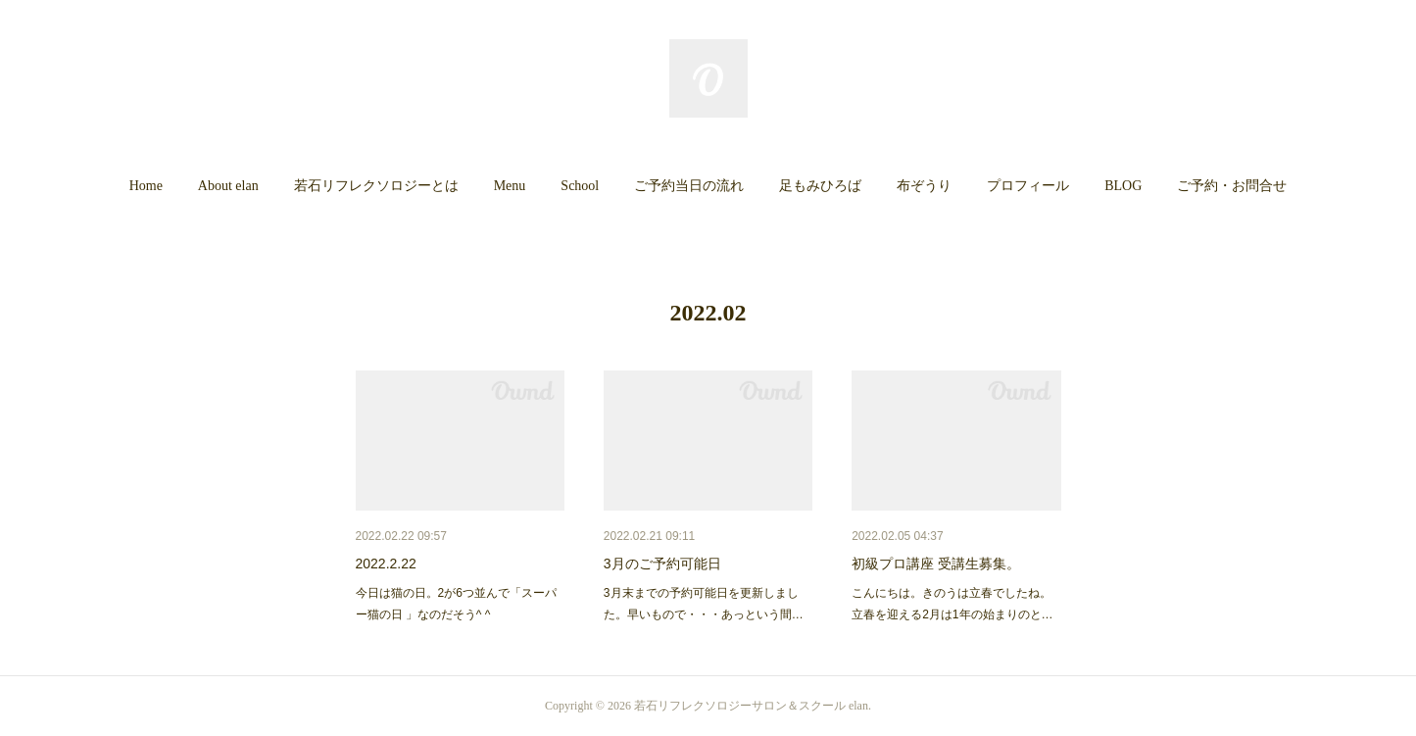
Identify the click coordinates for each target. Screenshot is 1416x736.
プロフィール (1028, 185)
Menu (510, 185)
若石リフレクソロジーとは (376, 185)
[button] (146, 186)
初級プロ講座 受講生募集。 (936, 563)
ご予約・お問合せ (1232, 185)
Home (146, 185)
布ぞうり (924, 185)
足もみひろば (820, 185)
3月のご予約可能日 (662, 563)
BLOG (1123, 185)
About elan (228, 185)
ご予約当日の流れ (689, 185)
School (580, 185)
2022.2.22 (386, 563)
